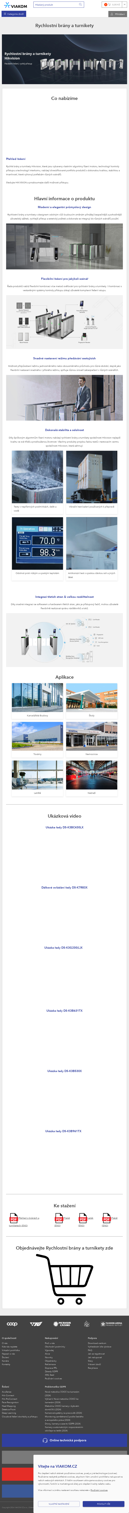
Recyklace (93, 1367)
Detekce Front (8, 1409)
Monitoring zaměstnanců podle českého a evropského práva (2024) (64, 1418)
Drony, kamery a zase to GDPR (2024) (62, 1423)
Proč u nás (50, 1343)
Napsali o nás (8, 1353)
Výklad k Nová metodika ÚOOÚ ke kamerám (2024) (61, 1400)
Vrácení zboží (94, 1364)
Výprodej (49, 1350)
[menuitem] (14, 14)
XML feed (49, 1374)
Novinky (49, 1357)
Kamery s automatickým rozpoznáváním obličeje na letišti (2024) (64, 1429)
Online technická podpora (64, 1440)
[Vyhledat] (80, 5)
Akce (47, 1353)
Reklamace (50, 1364)
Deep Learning (9, 1412)
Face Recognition (10, 1402)
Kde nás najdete (9, 1346)
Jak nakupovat (95, 1357)
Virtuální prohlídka (11, 1350)
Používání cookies (53, 1378)
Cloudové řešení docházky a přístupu (19, 1416)
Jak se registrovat (96, 1353)
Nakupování (51, 1337)
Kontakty (6, 1364)
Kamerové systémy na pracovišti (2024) (63, 1412)
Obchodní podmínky (55, 1346)
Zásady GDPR (51, 1371)
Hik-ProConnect (9, 1398)
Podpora (92, 1337)
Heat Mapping (9, 1405)
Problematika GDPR (55, 1386)
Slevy (90, 1360)
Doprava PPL (51, 1367)
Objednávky (50, 1360)
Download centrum (97, 1343)
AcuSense (6, 1391)
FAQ (90, 1350)
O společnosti (9, 1337)
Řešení (5, 1386)
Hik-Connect (8, 1395)
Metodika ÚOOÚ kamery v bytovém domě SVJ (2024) (62, 1407)
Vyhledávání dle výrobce (99, 1346)
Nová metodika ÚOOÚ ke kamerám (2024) (62, 1393)
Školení (5, 1357)
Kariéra (5, 1360)
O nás (4, 1343)
